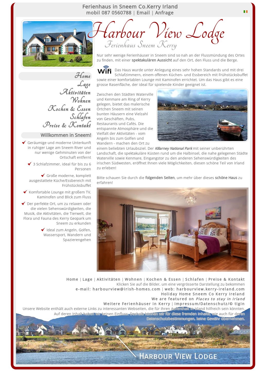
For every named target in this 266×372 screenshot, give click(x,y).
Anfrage (164, 13)
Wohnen (80, 101)
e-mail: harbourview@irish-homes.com (118, 289)
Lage (84, 84)
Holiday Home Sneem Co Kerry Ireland (203, 293)
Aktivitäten (75, 92)
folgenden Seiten (160, 177)
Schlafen (80, 117)
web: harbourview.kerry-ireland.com (205, 289)
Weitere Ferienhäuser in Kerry (136, 303)
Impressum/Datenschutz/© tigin (209, 303)
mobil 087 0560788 (108, 13)
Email (143, 13)
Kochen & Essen (69, 109)
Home (82, 76)
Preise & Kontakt (66, 125)
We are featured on (198, 298)
